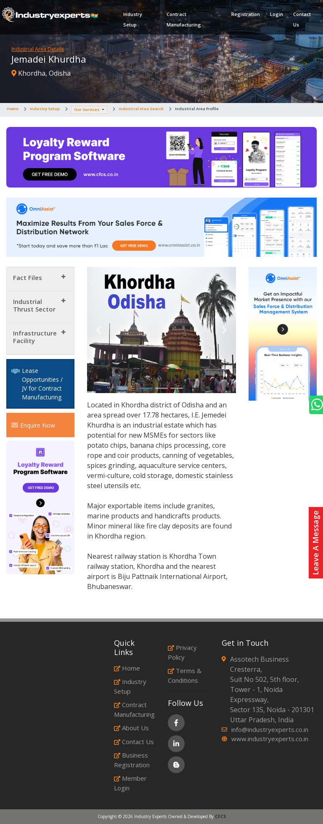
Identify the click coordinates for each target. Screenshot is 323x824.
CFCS (220, 816)
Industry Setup (132, 19)
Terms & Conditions (184, 675)
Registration (245, 14)
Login (276, 14)
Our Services (87, 109)
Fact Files (27, 277)
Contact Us (302, 19)
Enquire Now (33, 425)
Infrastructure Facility (35, 337)
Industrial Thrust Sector (34, 305)
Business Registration (132, 760)
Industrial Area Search (141, 108)
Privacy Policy (182, 652)
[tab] (40, 279)
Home (13, 108)
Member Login (130, 783)
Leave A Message (315, 542)
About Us (131, 728)
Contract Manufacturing (184, 19)
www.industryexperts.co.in (269, 738)
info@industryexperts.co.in (269, 729)
